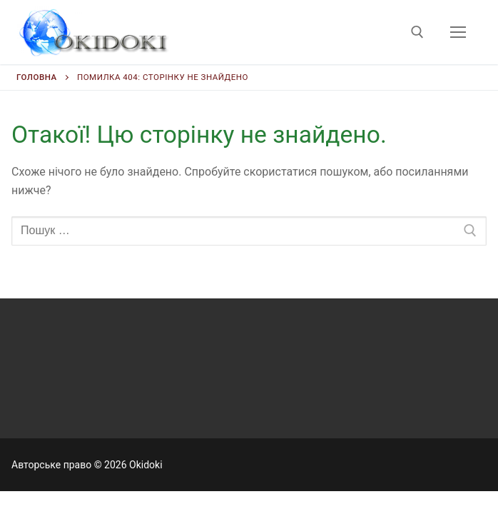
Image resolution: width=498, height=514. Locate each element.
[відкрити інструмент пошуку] (417, 32)
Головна (36, 77)
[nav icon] (458, 32)
